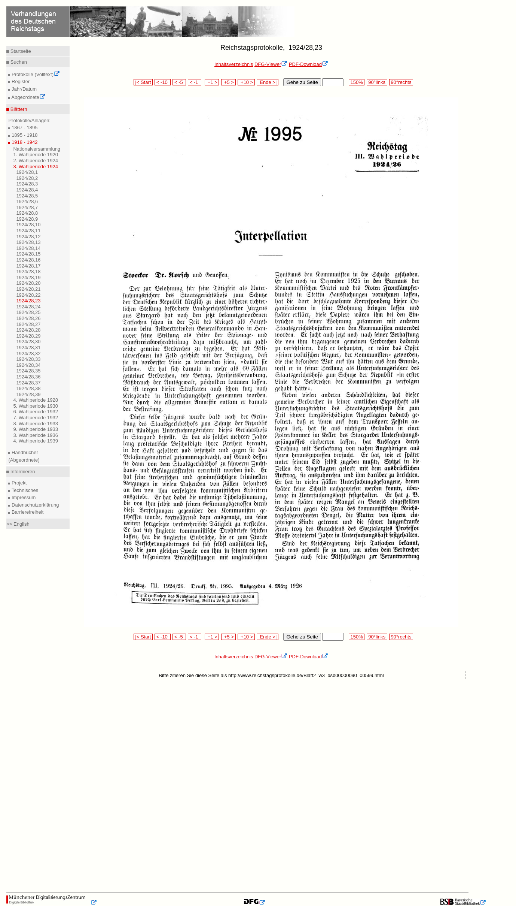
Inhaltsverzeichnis (233, 64)
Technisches (24, 490)
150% (356, 82)
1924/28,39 (28, 394)
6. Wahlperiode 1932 (35, 411)
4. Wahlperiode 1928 (35, 400)
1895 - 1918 (23, 135)
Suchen (18, 62)
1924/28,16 (28, 260)
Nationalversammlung (36, 149)
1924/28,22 (28, 295)
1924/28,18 (28, 271)
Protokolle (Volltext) (35, 74)
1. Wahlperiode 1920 (35, 154)
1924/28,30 (28, 341)
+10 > (246, 82)
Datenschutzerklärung (34, 505)
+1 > (212, 82)
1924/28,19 (28, 277)
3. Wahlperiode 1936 (35, 435)
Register (20, 81)
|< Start (143, 82)
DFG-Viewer (270, 64)
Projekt (18, 483)
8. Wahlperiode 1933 (35, 423)
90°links (377, 82)
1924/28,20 (28, 283)
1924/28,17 (28, 266)
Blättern (18, 109)
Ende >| (267, 82)
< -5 (179, 82)
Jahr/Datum (23, 89)
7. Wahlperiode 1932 (35, 417)
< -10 (162, 82)
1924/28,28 (28, 330)
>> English (17, 524)
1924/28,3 (27, 184)
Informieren (22, 471)
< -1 (194, 82)
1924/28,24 (28, 306)
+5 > (228, 82)
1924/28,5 (27, 196)
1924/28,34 (28, 365)
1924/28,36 (28, 377)
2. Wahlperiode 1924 (35, 160)
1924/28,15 (28, 254)
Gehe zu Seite (302, 82)
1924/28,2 (27, 178)
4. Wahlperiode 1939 (35, 441)
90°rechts (401, 82)
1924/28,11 (28, 230)
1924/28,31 (28, 347)
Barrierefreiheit (26, 512)
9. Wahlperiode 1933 (35, 429)
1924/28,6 (27, 201)
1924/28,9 (27, 219)
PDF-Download (308, 64)
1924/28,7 (27, 207)
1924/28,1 (27, 172)
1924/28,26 (28, 318)
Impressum (23, 497)
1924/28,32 (28, 353)
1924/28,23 (28, 300)
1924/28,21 (28, 289)
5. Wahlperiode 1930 (35, 406)
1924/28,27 (28, 324)
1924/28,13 (28, 242)
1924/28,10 (28, 224)
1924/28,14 (28, 248)
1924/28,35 (28, 371)
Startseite (20, 51)
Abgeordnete (27, 97)
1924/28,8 (27, 213)
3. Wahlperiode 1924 (35, 166)
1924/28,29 (28, 336)
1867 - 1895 (23, 127)
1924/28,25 (28, 312)
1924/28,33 (28, 359)
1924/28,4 (27, 190)
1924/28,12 (28, 236)
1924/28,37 (28, 383)
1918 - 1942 (23, 142)
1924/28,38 (28, 388)
